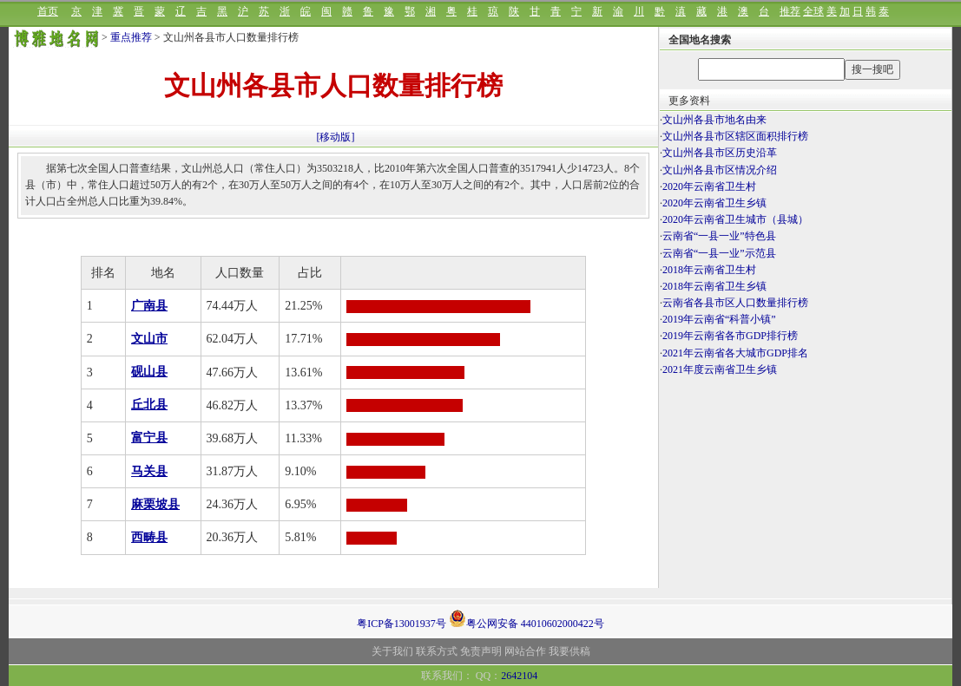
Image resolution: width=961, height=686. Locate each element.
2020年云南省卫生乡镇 (714, 203)
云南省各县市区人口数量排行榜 (735, 303)
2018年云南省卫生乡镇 (714, 286)
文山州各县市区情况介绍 (719, 170)
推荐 (790, 11)
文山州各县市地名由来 (714, 120)
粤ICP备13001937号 (401, 623)
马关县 (149, 471)
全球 (813, 11)
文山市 (149, 338)
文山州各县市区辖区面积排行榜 (735, 136)
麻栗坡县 (155, 504)
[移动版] (336, 137)
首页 (47, 11)
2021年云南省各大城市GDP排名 (735, 353)
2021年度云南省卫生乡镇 (719, 369)
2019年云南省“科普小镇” (719, 319)
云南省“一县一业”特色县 (719, 236)
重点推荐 (131, 37)
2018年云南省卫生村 (709, 270)
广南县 (149, 305)
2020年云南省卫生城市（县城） (735, 219)
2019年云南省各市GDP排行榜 (730, 336)
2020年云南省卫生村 (709, 186)
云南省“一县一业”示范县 (719, 253)
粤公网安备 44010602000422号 (526, 618)
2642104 (519, 676)
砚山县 (149, 371)
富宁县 (149, 437)
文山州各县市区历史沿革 (719, 153)
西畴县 (149, 537)
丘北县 (149, 404)
